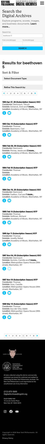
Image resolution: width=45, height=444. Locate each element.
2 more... (31, 150)
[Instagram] (5, 411)
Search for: (6, 32)
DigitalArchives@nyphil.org (15, 394)
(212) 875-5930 (10, 391)
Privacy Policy (7, 438)
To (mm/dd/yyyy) (28, 40)
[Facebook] (11, 411)
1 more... (31, 107)
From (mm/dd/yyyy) (9, 40)
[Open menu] (42, 3)
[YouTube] (17, 411)
